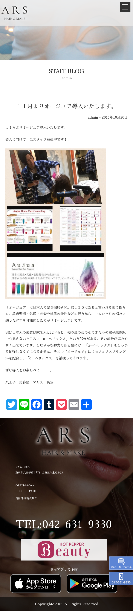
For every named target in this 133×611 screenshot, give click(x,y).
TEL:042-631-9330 (64, 524)
